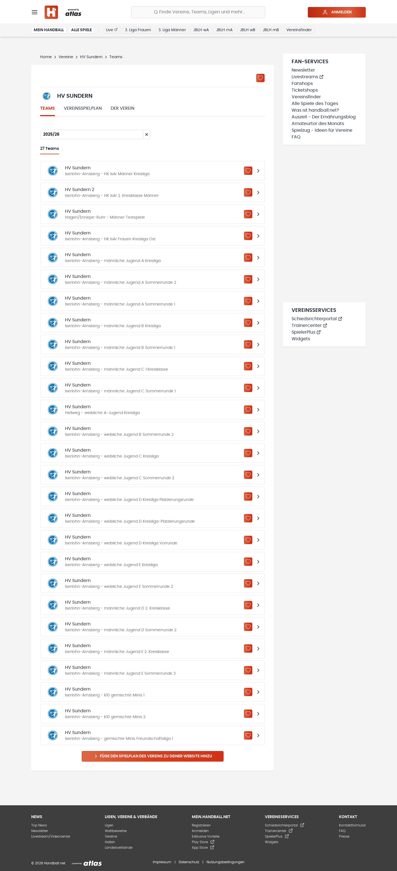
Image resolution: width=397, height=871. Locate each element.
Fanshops (302, 83)
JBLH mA (224, 30)
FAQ (296, 137)
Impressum (162, 862)
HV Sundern (91, 57)
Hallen (110, 842)
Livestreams (308, 77)
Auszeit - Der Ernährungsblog (324, 117)
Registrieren (201, 825)
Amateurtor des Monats (318, 123)
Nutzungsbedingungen (226, 862)
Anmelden (337, 12)
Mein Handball (49, 30)
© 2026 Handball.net (48, 863)
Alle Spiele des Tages (315, 103)
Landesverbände (118, 847)
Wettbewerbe (116, 831)
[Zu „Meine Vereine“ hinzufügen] (260, 78)
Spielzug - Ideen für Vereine (322, 130)
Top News (39, 825)
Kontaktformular (352, 825)
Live (112, 30)
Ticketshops (305, 90)
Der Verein (122, 108)
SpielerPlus (306, 332)
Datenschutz (189, 862)
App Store (203, 847)
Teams (47, 108)
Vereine (66, 57)
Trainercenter (309, 325)
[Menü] (34, 12)
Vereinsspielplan (83, 108)
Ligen (109, 825)
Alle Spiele (81, 30)
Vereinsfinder (299, 30)
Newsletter (303, 70)
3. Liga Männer (172, 30)
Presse (344, 836)
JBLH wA (201, 30)
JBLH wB (247, 30)
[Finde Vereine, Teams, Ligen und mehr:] (198, 12)
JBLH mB (271, 30)
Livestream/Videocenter (50, 836)
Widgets (301, 339)
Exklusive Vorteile (205, 836)
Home (46, 57)
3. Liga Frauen (138, 30)
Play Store (203, 842)
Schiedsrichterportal (317, 318)
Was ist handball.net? (315, 110)
